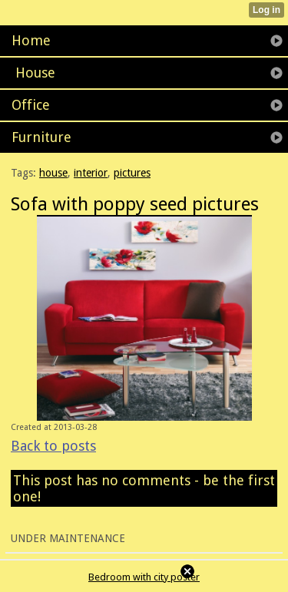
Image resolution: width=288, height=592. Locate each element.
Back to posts (53, 446)
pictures (132, 173)
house (53, 173)
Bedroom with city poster (144, 577)
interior (91, 173)
